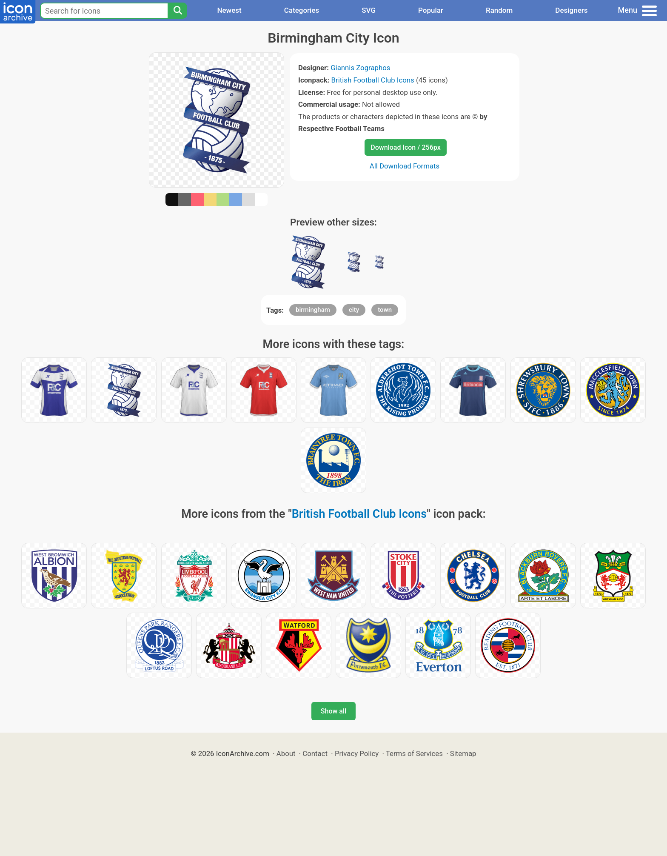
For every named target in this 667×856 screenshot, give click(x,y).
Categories (301, 10)
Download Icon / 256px (405, 147)
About (286, 753)
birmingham (313, 310)
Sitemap (463, 753)
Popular (430, 10)
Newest (229, 10)
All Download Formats (405, 166)
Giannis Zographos (360, 67)
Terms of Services (414, 753)
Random (499, 10)
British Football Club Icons (372, 80)
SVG (369, 10)
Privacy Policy (357, 753)
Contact (315, 753)
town (385, 310)
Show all (333, 711)
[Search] (177, 11)
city (354, 310)
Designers (571, 10)
